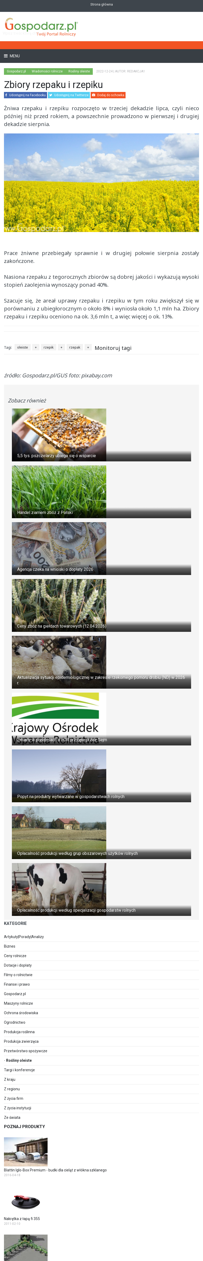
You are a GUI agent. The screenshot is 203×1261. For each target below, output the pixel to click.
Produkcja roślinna (19, 1032)
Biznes (9, 946)
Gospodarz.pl (15, 994)
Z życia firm (13, 1098)
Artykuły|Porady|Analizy (24, 937)
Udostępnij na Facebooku (25, 95)
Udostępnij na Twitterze (69, 95)
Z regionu (12, 1089)
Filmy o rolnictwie (18, 975)
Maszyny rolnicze (18, 1003)
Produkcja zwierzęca (21, 1041)
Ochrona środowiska (21, 1013)
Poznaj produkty (24, 1126)
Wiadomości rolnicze (47, 71)
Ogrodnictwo (14, 1022)
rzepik (49, 347)
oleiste (22, 347)
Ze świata (12, 1117)
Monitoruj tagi (113, 347)
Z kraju (9, 1079)
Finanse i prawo (17, 984)
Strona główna (101, 4)
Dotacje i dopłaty (18, 965)
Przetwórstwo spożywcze (25, 1051)
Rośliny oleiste (19, 1060)
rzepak (74, 347)
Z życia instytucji (17, 1108)
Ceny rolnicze (15, 956)
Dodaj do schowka (108, 95)
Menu (14, 56)
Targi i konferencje (19, 1070)
